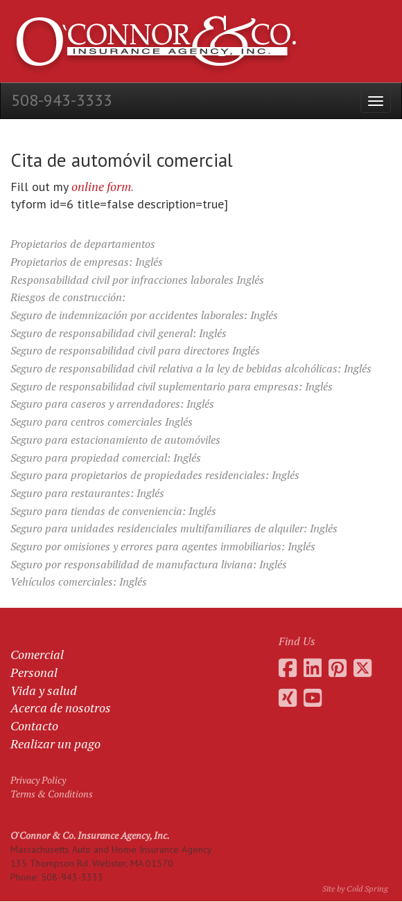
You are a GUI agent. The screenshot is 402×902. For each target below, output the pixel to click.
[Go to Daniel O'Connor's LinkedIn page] (313, 668)
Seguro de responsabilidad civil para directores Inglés (135, 350)
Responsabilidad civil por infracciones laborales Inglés (137, 279)
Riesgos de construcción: (67, 297)
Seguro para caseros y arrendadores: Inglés (112, 403)
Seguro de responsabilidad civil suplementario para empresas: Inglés (171, 386)
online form (101, 186)
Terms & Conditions (51, 793)
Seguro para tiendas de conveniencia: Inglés (113, 510)
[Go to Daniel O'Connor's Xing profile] (288, 698)
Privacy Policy (38, 779)
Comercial (37, 654)
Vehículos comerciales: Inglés (78, 581)
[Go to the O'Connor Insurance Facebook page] (288, 668)
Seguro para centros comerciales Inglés (101, 421)
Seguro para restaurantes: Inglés (87, 492)
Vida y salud (43, 690)
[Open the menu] (375, 101)
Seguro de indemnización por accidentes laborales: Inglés (144, 315)
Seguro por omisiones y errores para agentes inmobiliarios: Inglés (162, 546)
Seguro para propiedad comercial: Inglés (105, 457)
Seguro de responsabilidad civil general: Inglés (118, 333)
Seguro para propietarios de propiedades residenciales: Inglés (154, 474)
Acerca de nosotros (60, 707)
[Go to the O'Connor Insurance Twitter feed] (362, 668)
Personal (34, 672)
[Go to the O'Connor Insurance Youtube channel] (313, 698)
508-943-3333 (61, 100)
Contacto (34, 725)
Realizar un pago (55, 743)
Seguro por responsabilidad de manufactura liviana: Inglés (148, 564)
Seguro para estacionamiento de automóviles (115, 439)
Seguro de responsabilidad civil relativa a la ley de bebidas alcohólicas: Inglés (191, 368)
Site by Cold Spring (355, 888)
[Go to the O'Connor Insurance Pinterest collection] (338, 668)
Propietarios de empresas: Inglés (86, 261)
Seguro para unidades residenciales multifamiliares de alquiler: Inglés (174, 528)
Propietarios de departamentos (82, 243)
